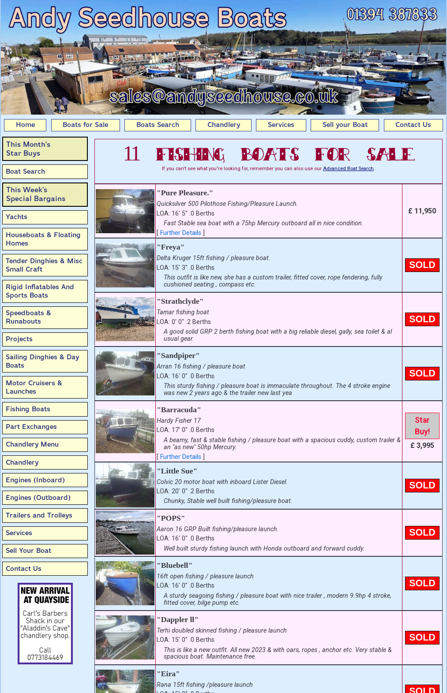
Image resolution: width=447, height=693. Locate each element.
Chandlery (223, 125)
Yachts (16, 217)
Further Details (180, 233)
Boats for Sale (85, 125)
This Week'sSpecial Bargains (35, 194)
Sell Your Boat (28, 551)
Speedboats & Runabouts (28, 317)
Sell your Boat (345, 125)
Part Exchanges (31, 427)
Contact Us (413, 125)
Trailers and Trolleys (39, 515)
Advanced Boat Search (348, 168)
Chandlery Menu (32, 444)
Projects (19, 339)
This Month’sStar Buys (28, 148)
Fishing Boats (28, 409)
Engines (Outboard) (38, 498)
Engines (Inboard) (35, 480)
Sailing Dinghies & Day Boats (42, 361)
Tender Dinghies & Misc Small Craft (44, 265)
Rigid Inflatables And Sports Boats (40, 291)
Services (281, 125)
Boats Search (157, 125)
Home (25, 125)
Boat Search (25, 171)
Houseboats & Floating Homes (43, 239)
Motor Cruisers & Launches (34, 387)
